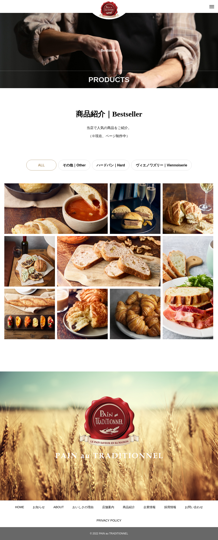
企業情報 (149, 507)
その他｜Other (74, 165)
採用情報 (170, 507)
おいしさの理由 (82, 507)
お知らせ (39, 507)
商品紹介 (129, 507)
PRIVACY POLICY (109, 520)
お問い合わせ (194, 507)
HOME (19, 507)
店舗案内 (108, 507)
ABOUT (58, 507)
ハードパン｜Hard (111, 165)
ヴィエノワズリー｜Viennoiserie (161, 165)
